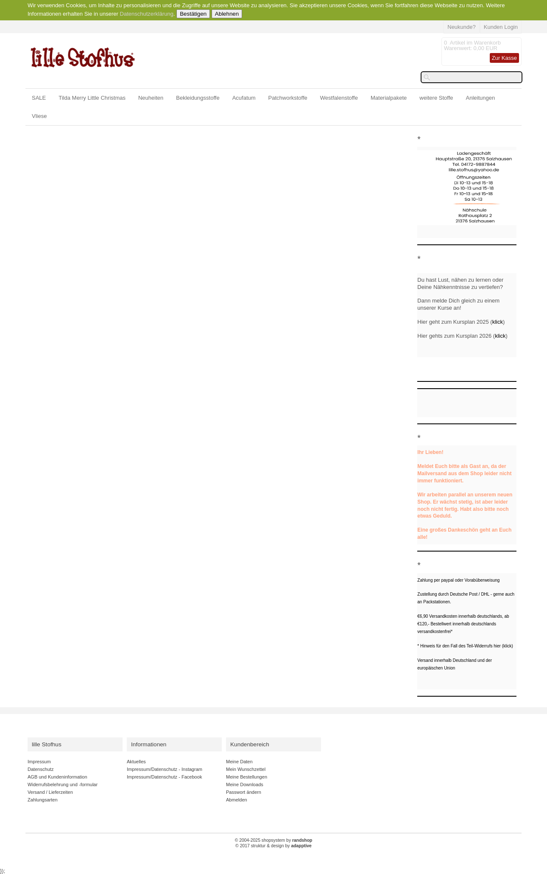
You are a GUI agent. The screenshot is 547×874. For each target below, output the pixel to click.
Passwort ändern (243, 792)
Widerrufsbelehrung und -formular (63, 784)
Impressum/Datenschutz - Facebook (164, 776)
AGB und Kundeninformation (57, 776)
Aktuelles (136, 761)
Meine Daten (239, 761)
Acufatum (244, 98)
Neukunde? (461, 27)
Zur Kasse (504, 58)
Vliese (39, 116)
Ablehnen (227, 14)
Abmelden (236, 799)
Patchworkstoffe (287, 98)
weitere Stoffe (436, 98)
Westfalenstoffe (339, 98)
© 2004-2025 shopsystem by (274, 840)
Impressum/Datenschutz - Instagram (164, 769)
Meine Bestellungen (246, 776)
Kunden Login (501, 27)
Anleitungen (480, 98)
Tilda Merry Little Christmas (92, 98)
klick (497, 322)
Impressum (39, 761)
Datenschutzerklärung (146, 14)
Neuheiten (150, 98)
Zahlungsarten (43, 799)
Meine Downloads (244, 784)
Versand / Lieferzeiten (50, 792)
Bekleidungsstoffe (197, 98)
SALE (39, 98)
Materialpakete (389, 98)
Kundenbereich (249, 744)
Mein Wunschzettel (245, 769)
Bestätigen (193, 14)
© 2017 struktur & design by (273, 845)
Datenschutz (40, 769)
